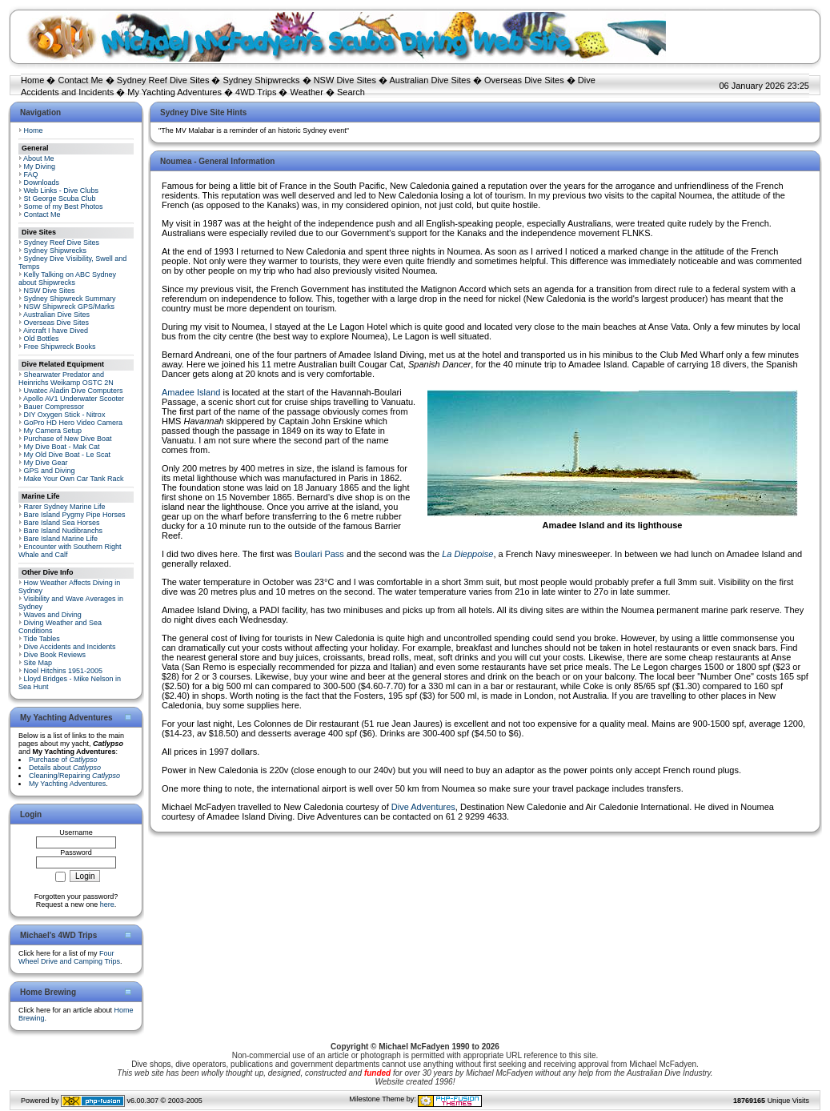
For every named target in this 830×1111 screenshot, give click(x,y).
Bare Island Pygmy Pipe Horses (75, 515)
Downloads (42, 182)
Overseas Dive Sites (524, 80)
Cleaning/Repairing (74, 776)
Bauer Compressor (54, 407)
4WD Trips (255, 92)
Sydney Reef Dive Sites (163, 80)
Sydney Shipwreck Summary (70, 299)
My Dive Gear (46, 463)
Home (32, 80)
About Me (38, 158)
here (107, 904)
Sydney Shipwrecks (261, 80)
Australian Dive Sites (430, 80)
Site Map (38, 663)
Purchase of (63, 760)
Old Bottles (41, 339)
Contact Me (80, 80)
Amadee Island (191, 392)
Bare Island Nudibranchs (63, 531)
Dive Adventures (423, 807)
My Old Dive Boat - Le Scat (67, 455)
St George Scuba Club (60, 199)
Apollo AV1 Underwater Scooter (73, 399)
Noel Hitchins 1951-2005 (63, 671)
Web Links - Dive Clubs (61, 191)
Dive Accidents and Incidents (70, 647)
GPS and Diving (49, 471)
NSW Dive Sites (345, 80)
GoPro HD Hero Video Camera (73, 423)
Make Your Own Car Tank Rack (74, 479)
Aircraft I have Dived (55, 331)
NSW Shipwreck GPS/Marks (69, 307)
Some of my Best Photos (63, 207)
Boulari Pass (319, 554)
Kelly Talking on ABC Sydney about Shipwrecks (67, 279)
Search (351, 92)
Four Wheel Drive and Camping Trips (69, 957)
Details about (65, 768)
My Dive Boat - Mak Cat (62, 447)
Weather (307, 92)
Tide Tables (41, 639)
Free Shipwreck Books (60, 347)
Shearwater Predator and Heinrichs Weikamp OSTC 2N (66, 379)
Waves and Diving (53, 615)
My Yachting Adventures (174, 92)
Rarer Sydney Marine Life (65, 507)
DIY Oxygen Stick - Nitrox (65, 415)
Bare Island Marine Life (61, 539)
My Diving (40, 166)
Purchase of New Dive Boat (68, 439)
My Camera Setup (53, 431)
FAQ (31, 174)
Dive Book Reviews (55, 655)
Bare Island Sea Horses (62, 523)
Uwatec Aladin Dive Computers (73, 391)
